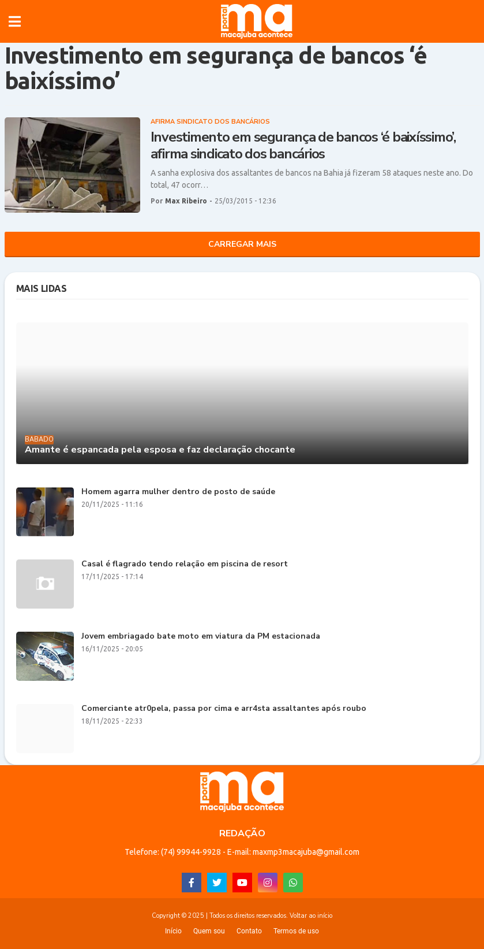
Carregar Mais (242, 244)
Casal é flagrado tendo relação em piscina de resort (184, 564)
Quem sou (209, 931)
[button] (14, 21)
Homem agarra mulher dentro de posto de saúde (178, 492)
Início (173, 931)
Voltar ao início (311, 915)
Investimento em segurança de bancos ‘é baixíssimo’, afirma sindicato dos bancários (303, 145)
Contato (249, 931)
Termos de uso (296, 931)
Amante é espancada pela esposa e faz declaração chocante (160, 449)
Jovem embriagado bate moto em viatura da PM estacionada (200, 637)
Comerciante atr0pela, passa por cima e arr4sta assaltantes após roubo (223, 709)
